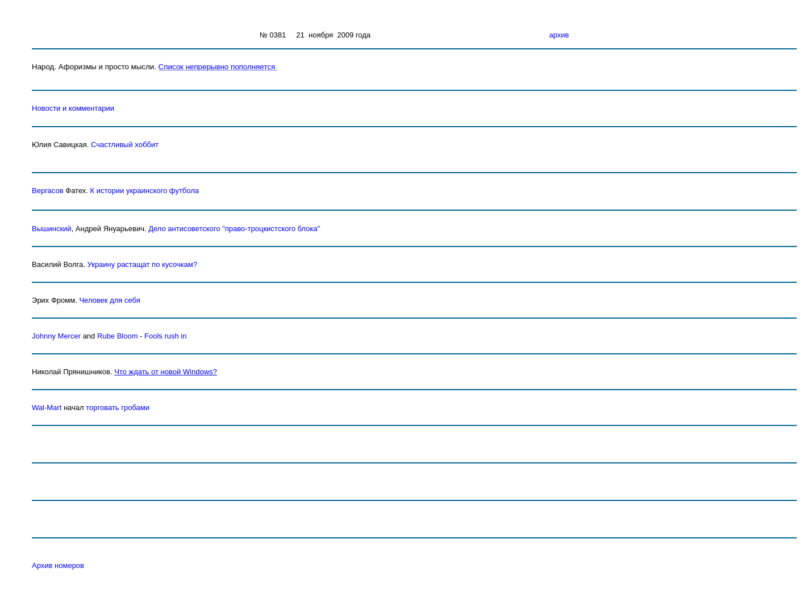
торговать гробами (117, 407)
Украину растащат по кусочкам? (142, 264)
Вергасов (48, 190)
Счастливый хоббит (125, 144)
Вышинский (52, 228)
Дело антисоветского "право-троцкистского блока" (234, 228)
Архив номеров (58, 565)
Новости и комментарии (73, 108)
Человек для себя (109, 300)
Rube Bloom (117, 336)
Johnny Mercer (56, 336)
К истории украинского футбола (144, 190)
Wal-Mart (46, 407)
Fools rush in (165, 336)
